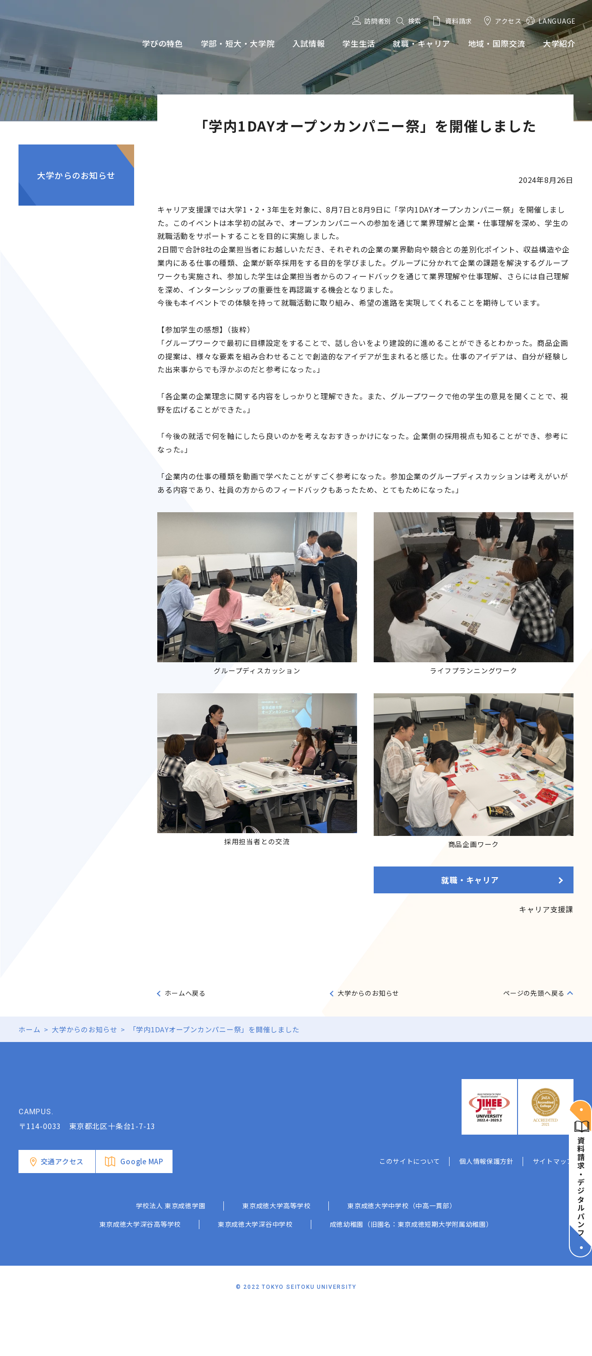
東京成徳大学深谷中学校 (255, 1270)
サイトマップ (553, 1207)
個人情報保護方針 (486, 1207)
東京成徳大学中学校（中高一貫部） (401, 1252)
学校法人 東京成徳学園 (171, 1252)
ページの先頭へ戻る (534, 993)
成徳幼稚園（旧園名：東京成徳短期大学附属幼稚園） (411, 1270)
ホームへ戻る (185, 993)
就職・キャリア (470, 879)
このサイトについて (409, 1207)
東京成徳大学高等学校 (276, 1252)
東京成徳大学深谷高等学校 (140, 1270)
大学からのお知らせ (76, 175)
